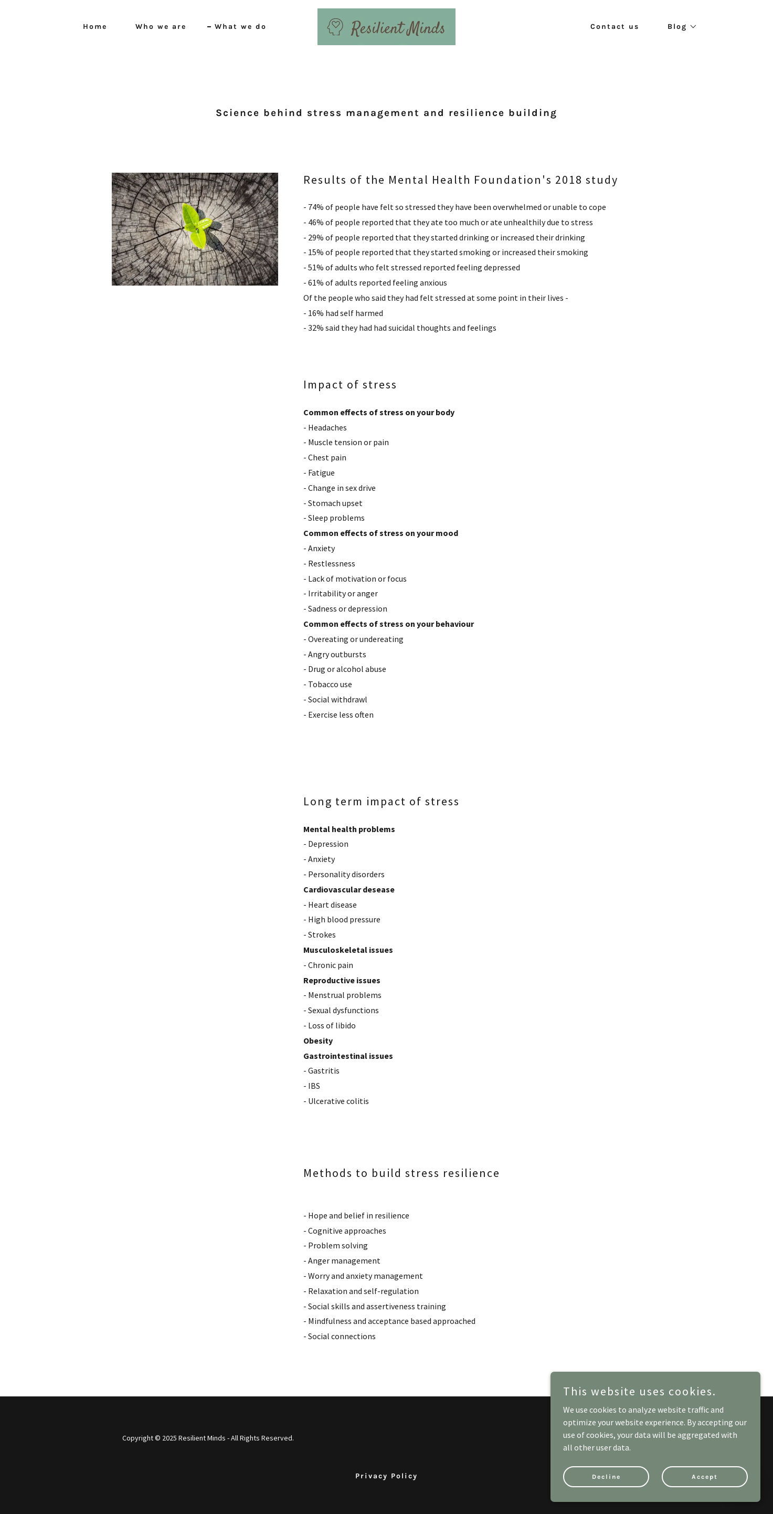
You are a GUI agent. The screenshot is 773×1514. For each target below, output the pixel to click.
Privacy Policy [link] (386, 1475)
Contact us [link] (614, 26)
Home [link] (95, 26)
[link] (386, 25)
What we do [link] (241, 26)
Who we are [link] (160, 26)
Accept (705, 1476)
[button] (678, 26)
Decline (606, 1476)
